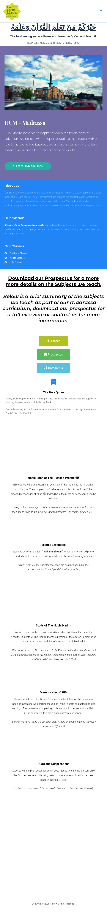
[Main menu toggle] (101, 11)
